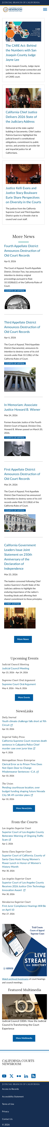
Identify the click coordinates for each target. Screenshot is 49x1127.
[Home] (21, 9)
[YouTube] (4, 1076)
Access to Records (10, 1089)
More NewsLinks (24, 808)
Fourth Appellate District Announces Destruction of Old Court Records (22, 251)
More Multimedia (24, 1038)
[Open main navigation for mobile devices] (45, 10)
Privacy (5, 1112)
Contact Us (7, 1119)
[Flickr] (19, 1076)
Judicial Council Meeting (15, 668)
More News (23, 639)
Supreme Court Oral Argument (19, 684)
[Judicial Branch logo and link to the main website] (24, 3)
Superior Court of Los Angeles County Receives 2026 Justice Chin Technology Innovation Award (23, 886)
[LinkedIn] (26, 1076)
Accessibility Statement (13, 1097)
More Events (24, 697)
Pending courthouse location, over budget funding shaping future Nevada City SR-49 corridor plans (23, 791)
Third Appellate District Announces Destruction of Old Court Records (22, 327)
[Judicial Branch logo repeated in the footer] (24, 1083)
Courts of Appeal (15, 291)
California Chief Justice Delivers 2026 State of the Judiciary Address (21, 117)
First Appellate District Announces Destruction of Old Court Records (22, 474)
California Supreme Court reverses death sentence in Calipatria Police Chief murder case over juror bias (24, 745)
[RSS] (33, 1076)
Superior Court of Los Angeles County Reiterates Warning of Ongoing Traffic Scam (23, 836)
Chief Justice (12, 604)
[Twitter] (11, 1076)
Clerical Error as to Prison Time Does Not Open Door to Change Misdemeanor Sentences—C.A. (22, 768)
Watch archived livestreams (15, 979)
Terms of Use (8, 1104)
